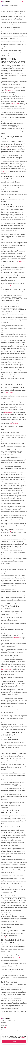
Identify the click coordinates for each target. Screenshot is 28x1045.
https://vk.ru (6, 171)
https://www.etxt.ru (9, 476)
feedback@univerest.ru (6, 669)
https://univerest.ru (8, 90)
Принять (14, 1041)
